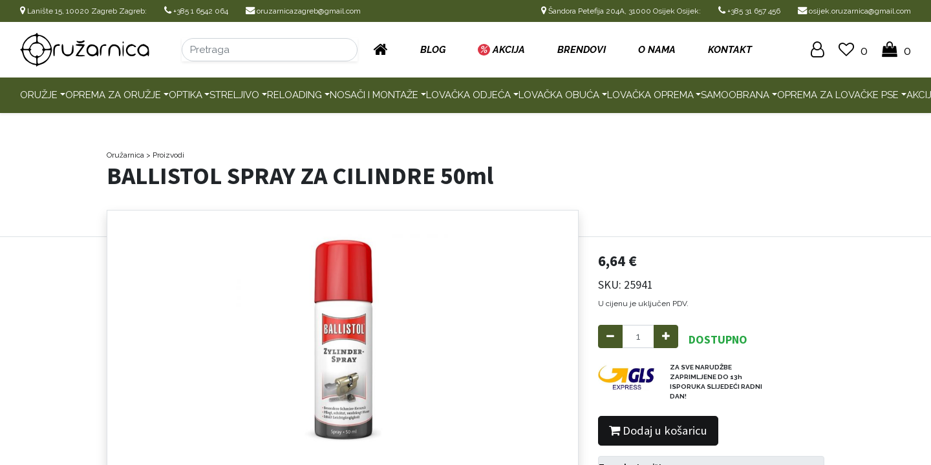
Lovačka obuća (559, 95)
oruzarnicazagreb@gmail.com (303, 11)
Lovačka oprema (650, 95)
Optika (185, 95)
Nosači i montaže (374, 95)
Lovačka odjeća (468, 95)
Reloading (294, 95)
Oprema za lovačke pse (838, 95)
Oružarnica (125, 155)
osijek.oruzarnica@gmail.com (854, 11)
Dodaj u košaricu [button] (658, 430)
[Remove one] (610, 337)
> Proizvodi (165, 155)
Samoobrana (735, 95)
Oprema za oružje (113, 95)
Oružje (39, 95)
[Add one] (666, 337)
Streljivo (234, 95)
